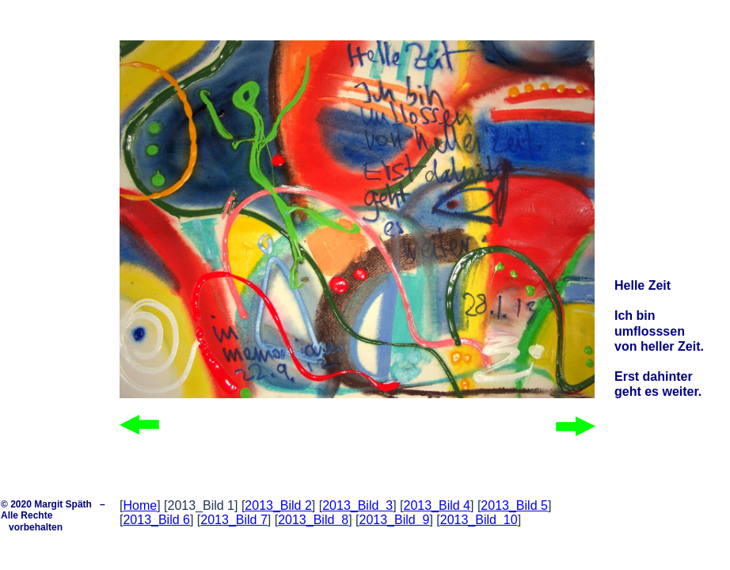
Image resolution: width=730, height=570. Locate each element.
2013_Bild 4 (437, 505)
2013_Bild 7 (234, 519)
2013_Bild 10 (479, 519)
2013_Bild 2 (278, 505)
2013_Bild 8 (313, 519)
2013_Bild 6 (156, 519)
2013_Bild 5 (514, 505)
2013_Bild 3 (357, 505)
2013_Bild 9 (394, 519)
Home (140, 505)
